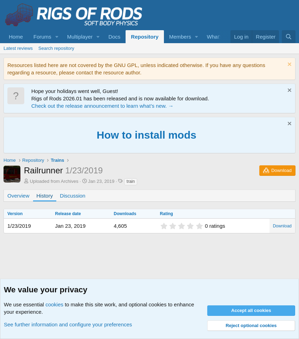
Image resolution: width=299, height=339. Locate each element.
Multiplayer (80, 37)
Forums (42, 37)
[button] (57, 36)
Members (180, 37)
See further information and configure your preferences (68, 324)
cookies (54, 304)
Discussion (72, 196)
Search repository (56, 48)
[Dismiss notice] (289, 65)
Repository (144, 37)
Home (16, 37)
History (45, 196)
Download (282, 226)
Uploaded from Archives (54, 181)
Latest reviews (18, 48)
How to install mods (146, 135)
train (131, 181)
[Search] (288, 36)
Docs (114, 37)
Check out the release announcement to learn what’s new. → (102, 106)
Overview (18, 196)
